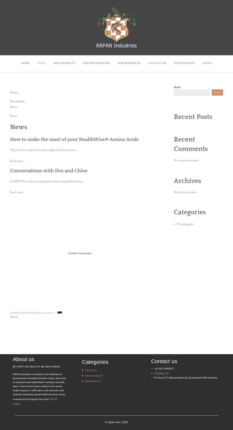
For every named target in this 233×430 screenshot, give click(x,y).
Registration (184, 63)
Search (177, 87)
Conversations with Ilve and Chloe (49, 171)
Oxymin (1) (91, 370)
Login (207, 63)
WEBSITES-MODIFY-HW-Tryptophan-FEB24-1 (33, 312)
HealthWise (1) (93, 381)
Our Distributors (96, 63)
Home (25, 63)
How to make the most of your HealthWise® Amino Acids (74, 139)
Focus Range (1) (94, 375)
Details (14, 317)
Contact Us (157, 63)
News (41, 63)
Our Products (64, 63)
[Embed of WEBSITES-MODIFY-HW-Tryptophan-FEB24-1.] (80, 253)
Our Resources (129, 63)
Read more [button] (16, 161)
